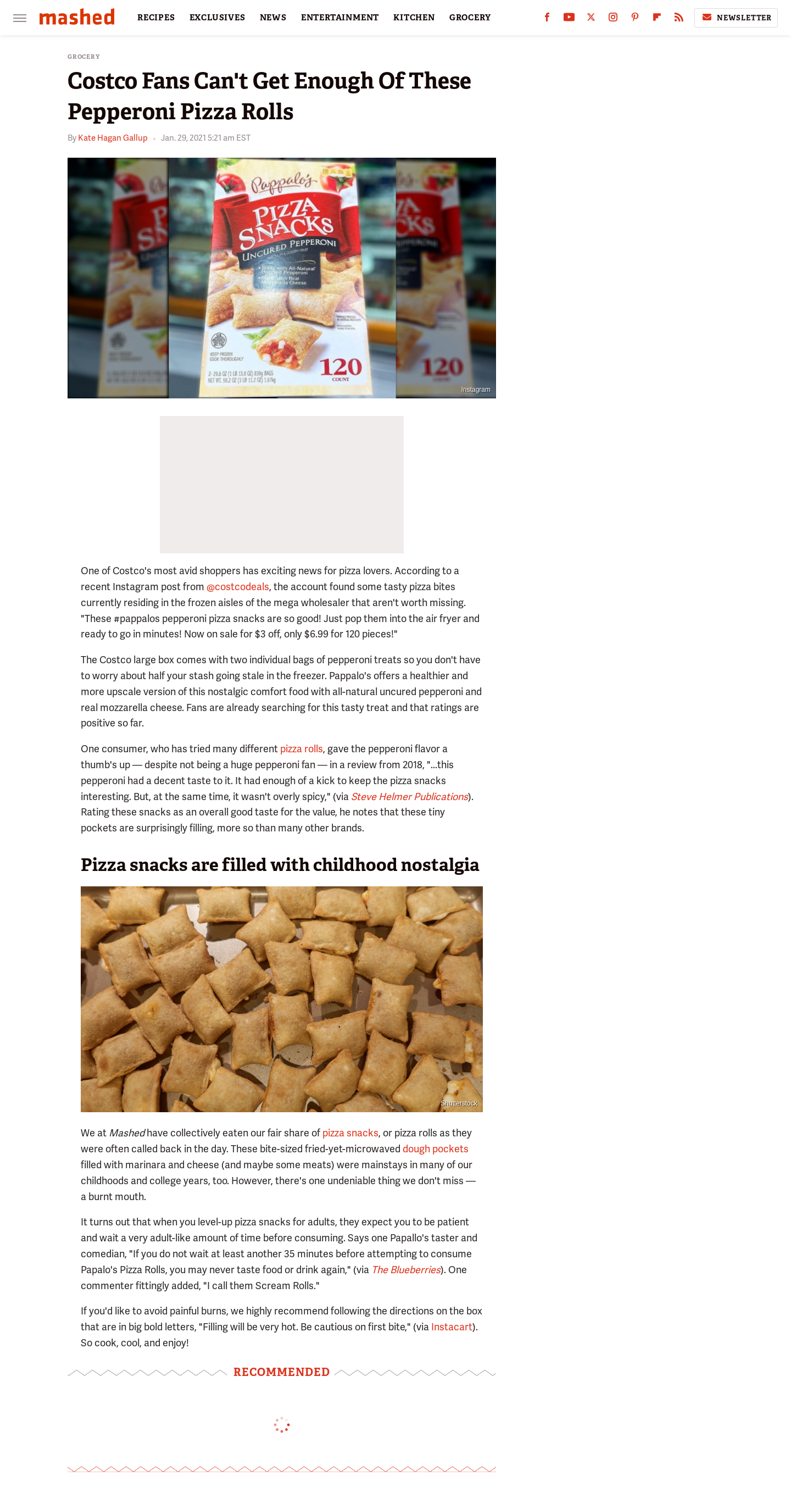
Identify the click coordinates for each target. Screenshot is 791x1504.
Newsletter (736, 18)
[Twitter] (591, 19)
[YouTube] (569, 19)
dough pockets (436, 1148)
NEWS (273, 17)
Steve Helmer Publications (409, 796)
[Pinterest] (635, 19)
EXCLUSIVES (218, 17)
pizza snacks (350, 1132)
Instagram (476, 389)
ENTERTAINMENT (340, 17)
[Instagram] (613, 19)
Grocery (84, 57)
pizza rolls (301, 748)
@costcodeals (238, 586)
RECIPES (156, 17)
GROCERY (470, 17)
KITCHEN (414, 17)
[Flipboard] (657, 19)
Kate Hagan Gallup (113, 137)
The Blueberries (406, 1269)
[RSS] (679, 19)
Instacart (451, 1326)
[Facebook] (547, 19)
